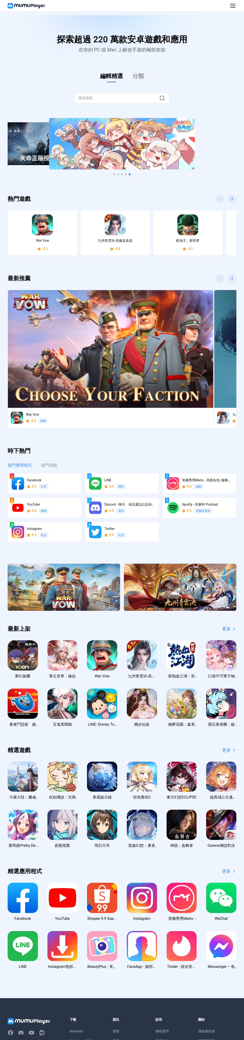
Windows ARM (80, 962)
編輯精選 (111, 76)
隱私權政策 (206, 953)
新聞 (115, 953)
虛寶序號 (119, 981)
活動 (115, 972)
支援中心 (162, 962)
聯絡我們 (162, 953)
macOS (75, 972)
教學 (115, 962)
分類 (138, 76)
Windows (76, 953)
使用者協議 (206, 962)
